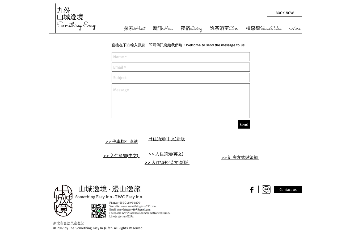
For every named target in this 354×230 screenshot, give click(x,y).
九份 (63, 10)
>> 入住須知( (115, 155)
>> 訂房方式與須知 (240, 157)
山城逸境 (70, 17)
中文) (134, 155)
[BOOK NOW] (284, 13)
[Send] (244, 124)
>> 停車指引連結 (121, 141)
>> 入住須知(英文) (166, 154)
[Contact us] (288, 189)
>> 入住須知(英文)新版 (167, 162)
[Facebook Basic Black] (252, 190)
